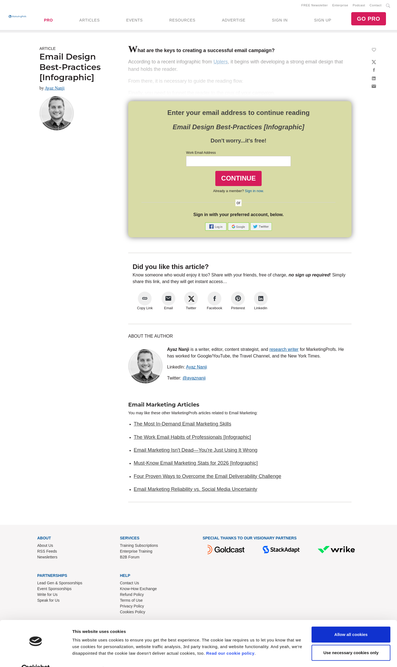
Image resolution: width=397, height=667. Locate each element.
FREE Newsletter (314, 5)
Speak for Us (48, 601)
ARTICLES (89, 20)
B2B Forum (130, 558)
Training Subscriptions (139, 546)
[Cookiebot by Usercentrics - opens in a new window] (36, 656)
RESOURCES (182, 20)
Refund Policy (132, 595)
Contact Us (129, 584)
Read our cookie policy (230, 641)
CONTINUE (238, 179)
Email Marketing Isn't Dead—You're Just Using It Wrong (195, 451)
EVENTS (134, 20)
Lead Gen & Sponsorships (59, 584)
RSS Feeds (47, 552)
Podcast (359, 5)
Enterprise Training (136, 552)
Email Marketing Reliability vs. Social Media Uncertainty (195, 490)
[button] (216, 227)
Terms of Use (131, 601)
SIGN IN (280, 20)
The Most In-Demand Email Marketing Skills (182, 425)
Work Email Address (201, 154)
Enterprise (340, 5)
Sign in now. (254, 192)
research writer (284, 350)
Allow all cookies (351, 622)
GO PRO (368, 19)
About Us (45, 546)
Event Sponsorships (54, 590)
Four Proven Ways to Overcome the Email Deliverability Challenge (207, 477)
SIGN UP (322, 20)
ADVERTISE (233, 20)
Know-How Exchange (138, 590)
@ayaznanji (194, 379)
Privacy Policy (132, 607)
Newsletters (47, 558)
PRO (48, 20)
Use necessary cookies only (351, 640)
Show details (85, 656)
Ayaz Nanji (55, 89)
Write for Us (47, 595)
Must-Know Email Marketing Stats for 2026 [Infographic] (196, 464)
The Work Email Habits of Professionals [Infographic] (192, 438)
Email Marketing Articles (163, 405)
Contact (376, 5)
